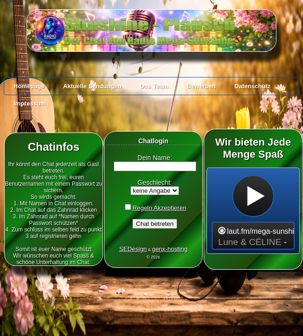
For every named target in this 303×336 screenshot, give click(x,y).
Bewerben (201, 86)
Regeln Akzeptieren (159, 207)
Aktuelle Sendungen (92, 86)
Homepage (29, 86)
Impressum (30, 103)
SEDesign (133, 248)
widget (253, 211)
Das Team (154, 86)
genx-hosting (169, 248)
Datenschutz (252, 86)
